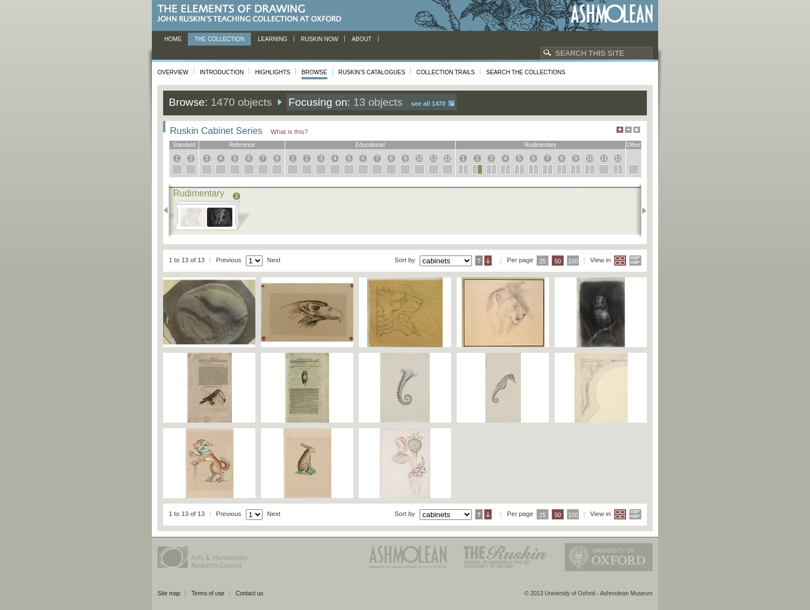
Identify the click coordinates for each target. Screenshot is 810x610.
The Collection (220, 39)
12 (447, 158)
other (634, 145)
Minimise (628, 130)
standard (184, 145)
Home (173, 39)
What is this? (289, 131)
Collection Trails (445, 72)
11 (433, 158)
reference (242, 145)
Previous (169, 210)
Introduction (222, 72)
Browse (314, 72)
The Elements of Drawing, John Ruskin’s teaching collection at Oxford (253, 14)
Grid (620, 260)
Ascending (479, 260)
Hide (636, 130)
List (635, 260)
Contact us (249, 593)
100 (573, 261)
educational (370, 145)
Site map (169, 593)
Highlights (272, 72)
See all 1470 (428, 103)
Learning (272, 39)
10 (419, 158)
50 (558, 261)
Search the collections (525, 72)
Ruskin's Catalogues (372, 72)
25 (542, 261)
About (361, 39)
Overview (173, 72)
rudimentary (541, 145)
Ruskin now (320, 39)
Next (641, 210)
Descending (488, 260)
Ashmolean (611, 14)
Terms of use (207, 593)
